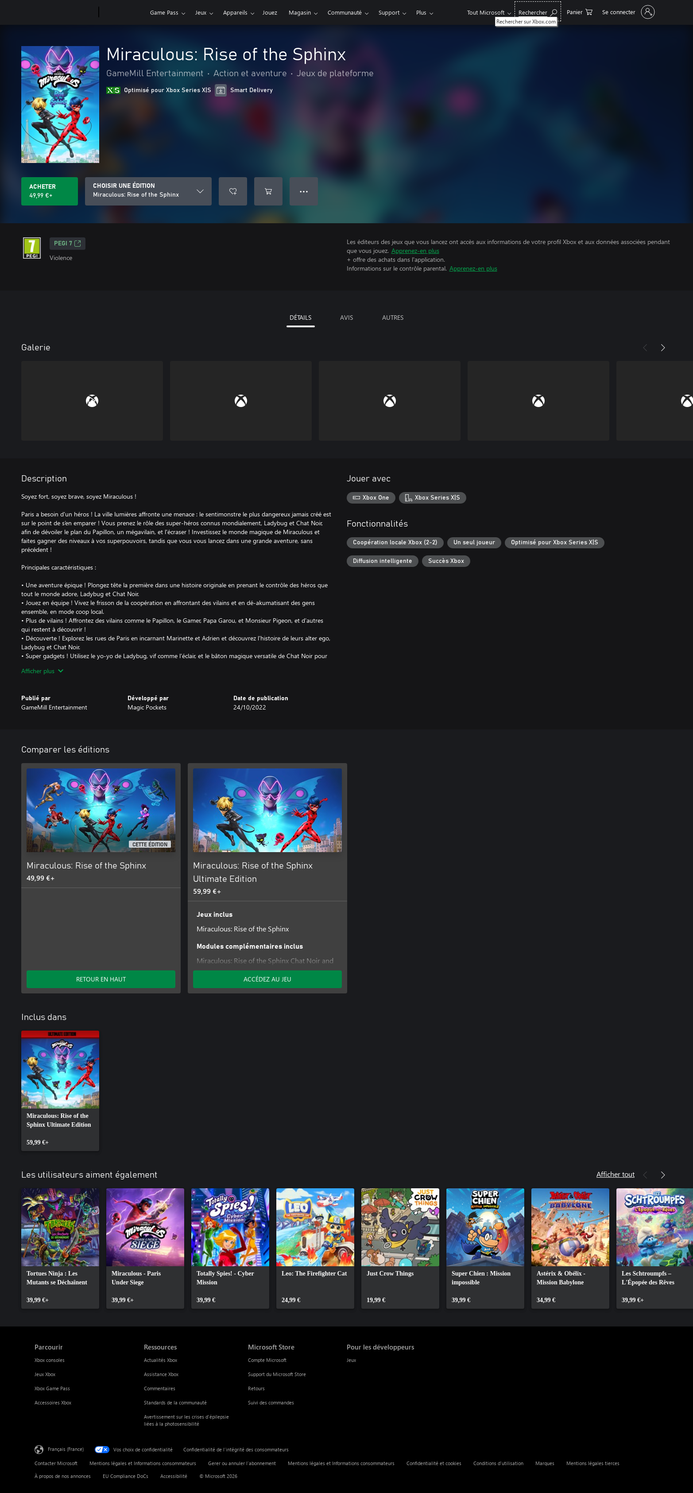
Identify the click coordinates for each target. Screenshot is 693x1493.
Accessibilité (173, 1476)
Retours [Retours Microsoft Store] (256, 1388)
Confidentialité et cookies (434, 1463)
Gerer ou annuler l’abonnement (242, 1463)
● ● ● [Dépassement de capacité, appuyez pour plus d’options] (304, 191)
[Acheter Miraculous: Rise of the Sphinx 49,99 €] (49, 191)
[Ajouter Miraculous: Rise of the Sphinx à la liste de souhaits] (233, 191)
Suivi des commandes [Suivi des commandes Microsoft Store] (271, 1402)
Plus (421, 12)
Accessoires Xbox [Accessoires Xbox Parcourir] (53, 1402)
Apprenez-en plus (415, 250)
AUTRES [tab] (392, 317)
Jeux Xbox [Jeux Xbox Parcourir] (45, 1374)
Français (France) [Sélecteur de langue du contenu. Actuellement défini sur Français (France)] (66, 1449)
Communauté (345, 12)
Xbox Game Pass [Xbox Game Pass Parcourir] (52, 1388)
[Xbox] (123, 12)
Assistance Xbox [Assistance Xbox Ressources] (161, 1374)
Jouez (270, 12)
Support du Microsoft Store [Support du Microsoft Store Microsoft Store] (277, 1374)
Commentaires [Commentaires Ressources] (159, 1388)
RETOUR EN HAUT (101, 979)
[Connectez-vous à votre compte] (627, 12)
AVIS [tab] (346, 317)
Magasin (300, 12)
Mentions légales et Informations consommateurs (142, 1463)
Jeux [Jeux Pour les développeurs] (351, 1360)
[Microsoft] (65, 12)
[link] (60, 1091)
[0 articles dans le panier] (579, 11)
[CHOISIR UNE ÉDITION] (148, 191)
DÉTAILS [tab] (300, 317)
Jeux (200, 12)
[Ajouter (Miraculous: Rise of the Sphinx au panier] (268, 191)
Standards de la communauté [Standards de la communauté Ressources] (175, 1402)
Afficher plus (42, 671)
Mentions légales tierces (592, 1463)
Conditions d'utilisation (498, 1463)
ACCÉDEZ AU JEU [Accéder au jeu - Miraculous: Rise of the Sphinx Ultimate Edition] (267, 979)
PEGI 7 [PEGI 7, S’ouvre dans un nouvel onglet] (67, 243)
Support (389, 12)
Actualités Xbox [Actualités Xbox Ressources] (160, 1360)
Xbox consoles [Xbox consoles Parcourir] (50, 1360)
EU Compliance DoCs (125, 1476)
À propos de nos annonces (63, 1476)
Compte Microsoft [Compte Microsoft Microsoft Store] (267, 1360)
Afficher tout (615, 1174)
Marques (544, 1463)
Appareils (235, 12)
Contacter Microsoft (56, 1463)
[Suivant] (663, 347)
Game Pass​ (164, 12)
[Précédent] (645, 347)
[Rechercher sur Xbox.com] (538, 11)
